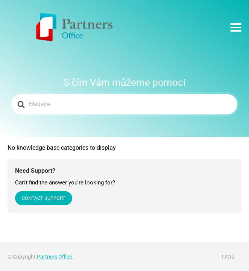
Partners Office (54, 257)
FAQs (228, 257)
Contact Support (43, 198)
